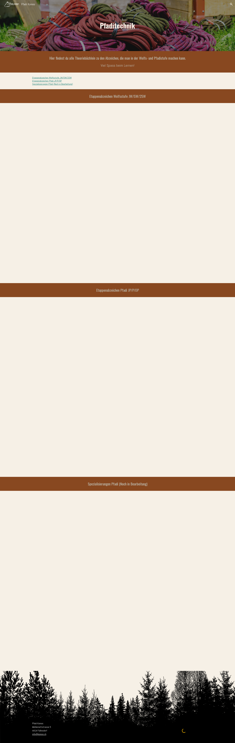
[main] (117, 26)
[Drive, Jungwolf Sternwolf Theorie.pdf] (117, 193)
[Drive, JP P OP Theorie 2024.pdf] (117, 387)
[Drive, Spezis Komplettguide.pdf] (117, 580)
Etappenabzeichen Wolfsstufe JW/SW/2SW (52, 77)
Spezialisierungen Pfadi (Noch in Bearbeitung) (52, 84)
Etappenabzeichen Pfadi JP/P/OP (47, 80)
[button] (231, 4)
